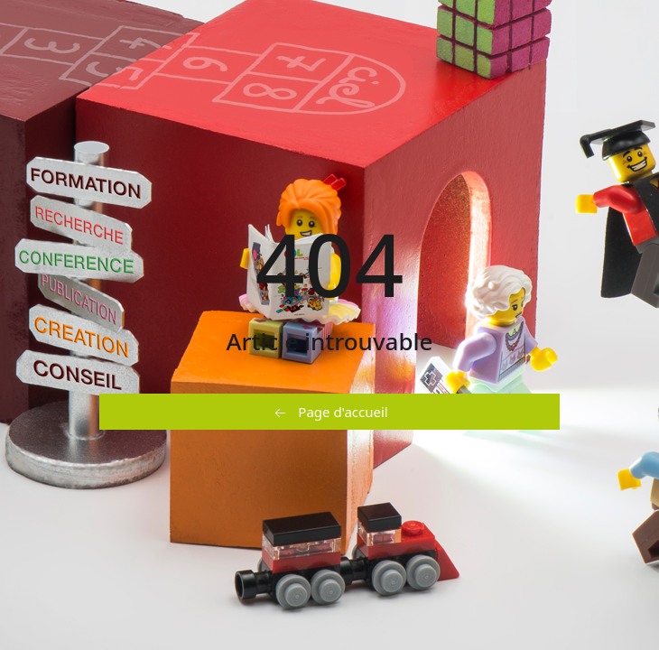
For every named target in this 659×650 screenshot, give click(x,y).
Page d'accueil (329, 412)
